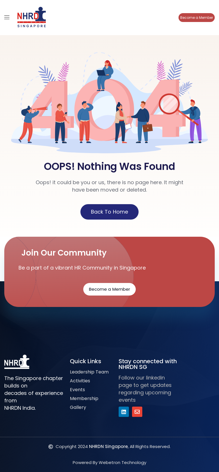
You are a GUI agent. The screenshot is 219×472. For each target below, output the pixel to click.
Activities (80, 380)
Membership (84, 398)
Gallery (78, 407)
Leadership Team (89, 372)
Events (77, 389)
